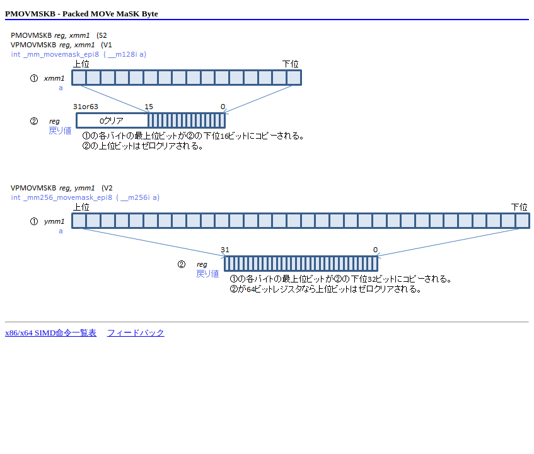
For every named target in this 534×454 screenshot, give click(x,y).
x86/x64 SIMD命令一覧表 (50, 332)
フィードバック (136, 332)
